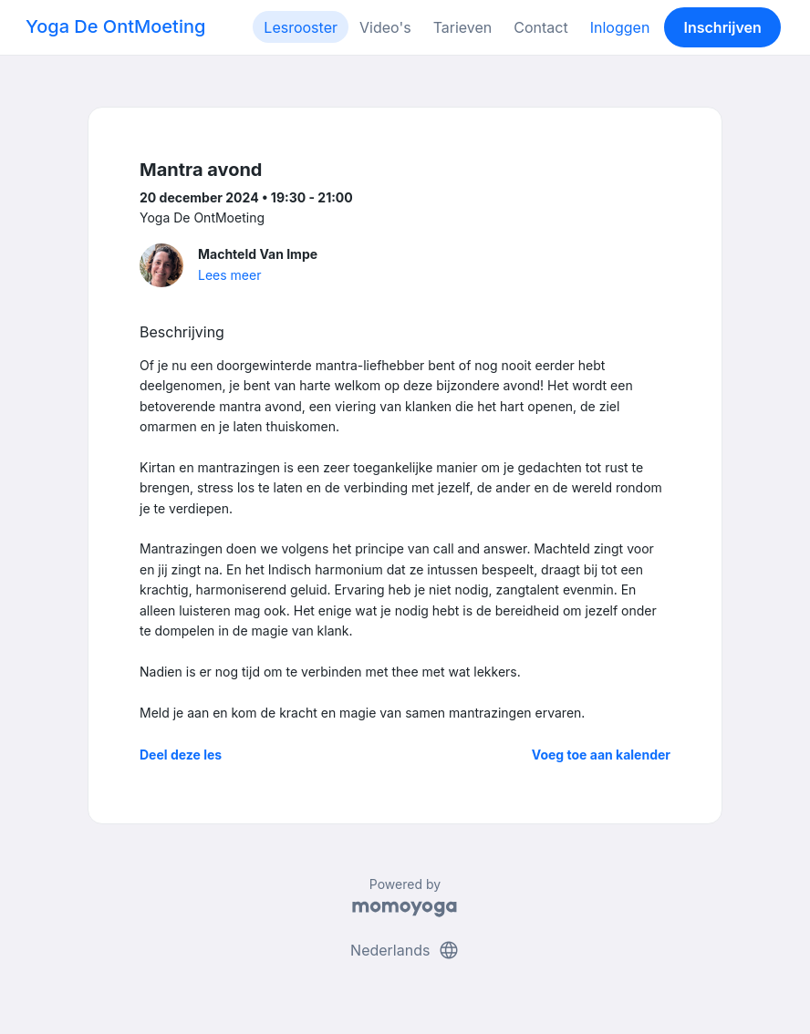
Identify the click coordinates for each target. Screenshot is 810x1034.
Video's (385, 27)
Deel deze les (181, 754)
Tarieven (463, 27)
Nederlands (405, 950)
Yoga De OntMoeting (115, 26)
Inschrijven (723, 27)
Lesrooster (301, 27)
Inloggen (620, 27)
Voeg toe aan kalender (601, 754)
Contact (540, 27)
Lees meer (229, 275)
